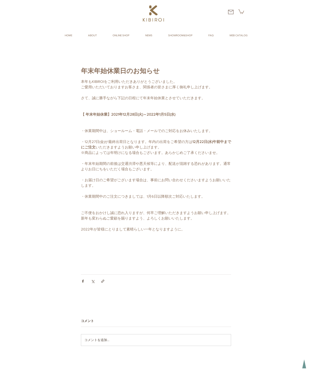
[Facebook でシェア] (83, 281)
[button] (241, 11)
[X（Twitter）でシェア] (93, 281)
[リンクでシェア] (103, 281)
